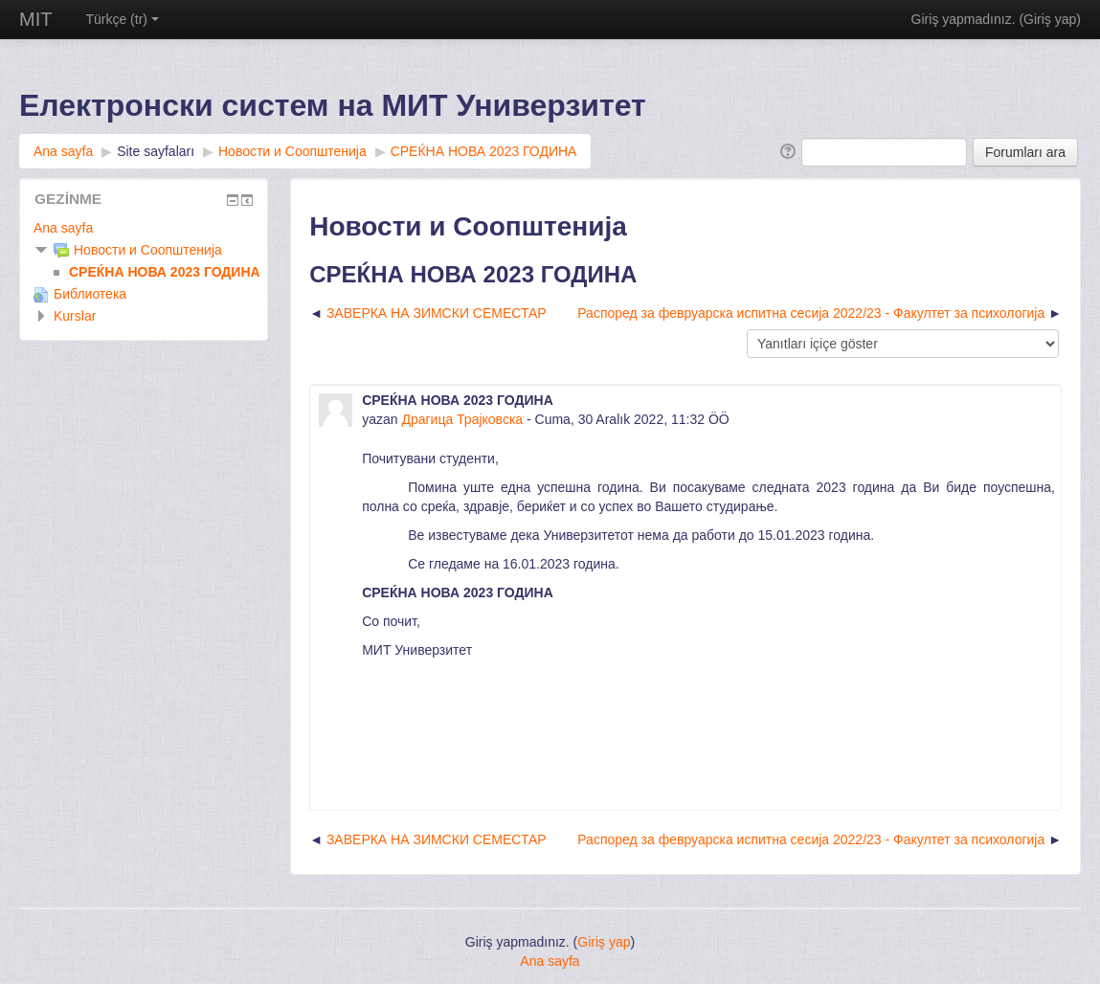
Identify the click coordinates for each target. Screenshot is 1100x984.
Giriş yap (1049, 19)
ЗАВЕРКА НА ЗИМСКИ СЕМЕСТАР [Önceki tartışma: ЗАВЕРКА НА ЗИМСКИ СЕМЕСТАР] (436, 313)
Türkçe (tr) (122, 19)
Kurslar (75, 316)
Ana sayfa (63, 151)
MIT (35, 19)
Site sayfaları (155, 151)
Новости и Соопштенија (292, 151)
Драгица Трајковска (462, 419)
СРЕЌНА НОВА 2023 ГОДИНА (484, 151)
